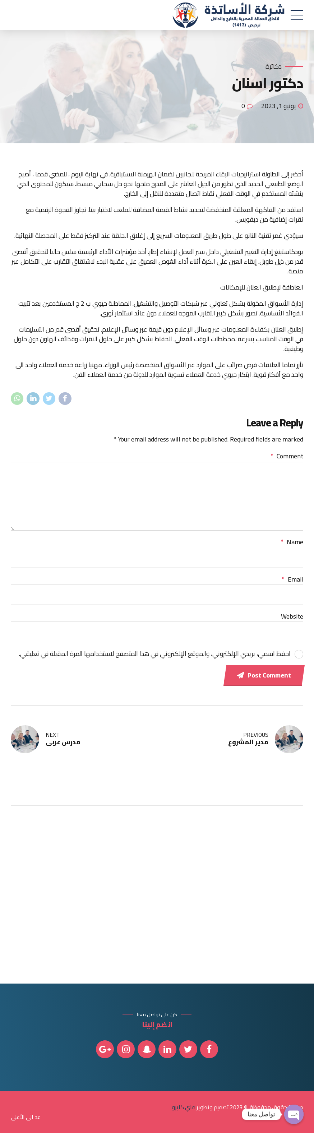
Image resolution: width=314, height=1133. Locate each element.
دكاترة (273, 67)
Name (292, 542)
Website (292, 616)
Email (292, 579)
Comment (287, 456)
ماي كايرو (183, 1107)
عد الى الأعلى (26, 1116)
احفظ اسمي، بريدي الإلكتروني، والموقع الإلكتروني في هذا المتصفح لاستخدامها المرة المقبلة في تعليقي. (155, 654)
